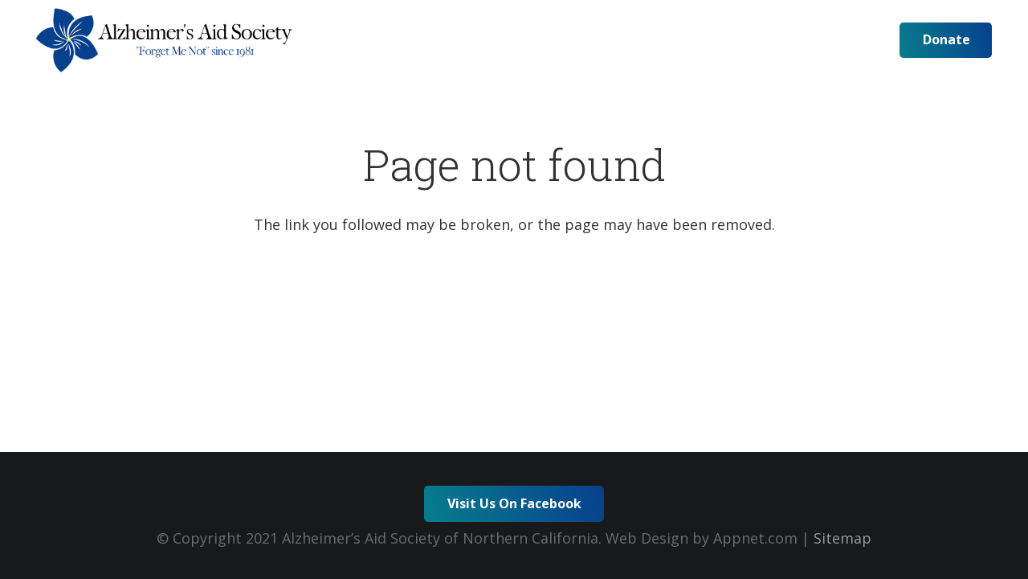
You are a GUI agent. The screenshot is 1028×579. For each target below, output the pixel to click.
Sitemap (842, 538)
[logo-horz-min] (164, 40)
